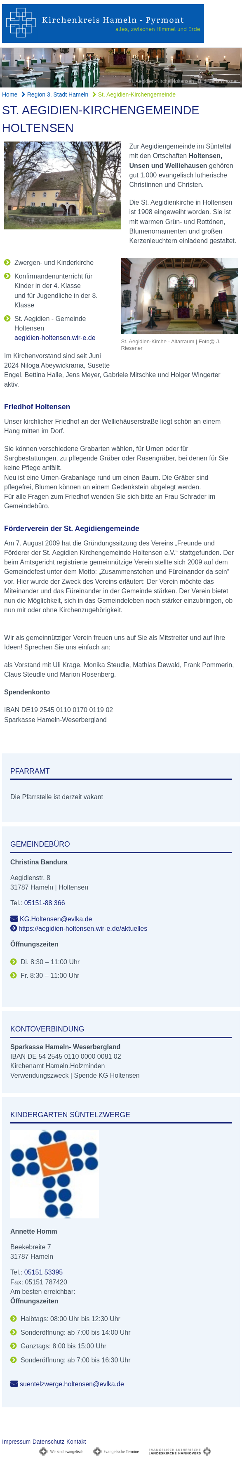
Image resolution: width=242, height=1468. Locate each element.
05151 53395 (43, 1272)
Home (9, 94)
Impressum (16, 1441)
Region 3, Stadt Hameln (55, 94)
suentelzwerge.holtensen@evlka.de (72, 1384)
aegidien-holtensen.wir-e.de (55, 337)
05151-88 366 (44, 902)
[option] (121, 67)
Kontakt (76, 1441)
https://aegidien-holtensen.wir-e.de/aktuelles (83, 928)
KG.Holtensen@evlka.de (56, 919)
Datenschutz (49, 1441)
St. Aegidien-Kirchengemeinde (134, 94)
